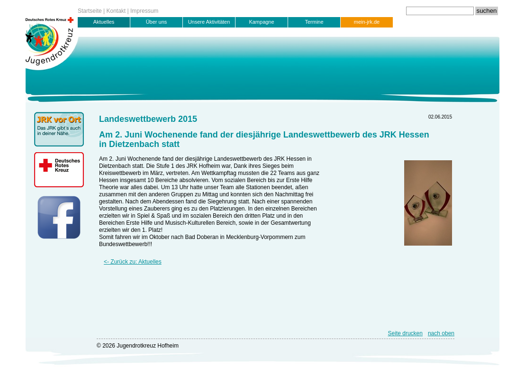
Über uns (156, 22)
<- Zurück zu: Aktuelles (133, 261)
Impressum (144, 11)
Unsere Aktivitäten (209, 22)
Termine (314, 22)
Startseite (90, 11)
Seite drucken (405, 333)
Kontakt (116, 11)
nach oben (441, 333)
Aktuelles (104, 22)
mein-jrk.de (367, 22)
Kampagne (261, 22)
